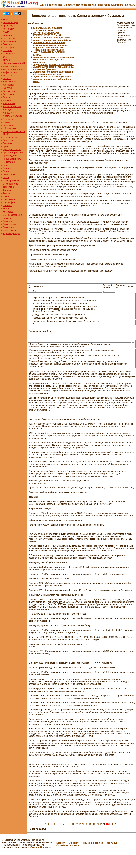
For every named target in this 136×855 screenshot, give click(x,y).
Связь (6, 171)
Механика (8, 119)
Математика (9, 103)
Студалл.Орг (37, 847)
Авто (5, 19)
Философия (9, 202)
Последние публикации (110, 5)
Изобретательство (12, 66)
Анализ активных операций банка (51, 38)
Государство (9, 54)
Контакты (130, 5)
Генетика (7, 44)
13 (86, 824)
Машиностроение (12, 106)
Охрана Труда (10, 137)
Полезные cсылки (86, 5)
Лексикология (10, 91)
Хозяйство (8, 212)
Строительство (10, 184)
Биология (7, 35)
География (8, 47)
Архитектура (9, 26)
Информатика (10, 72)
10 (73, 824)
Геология (7, 50)
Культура (7, 88)
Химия (6, 209)
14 (90, 824)
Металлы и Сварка (12, 116)
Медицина (8, 110)
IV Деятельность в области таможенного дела (48, 29)
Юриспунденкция (11, 233)
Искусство (8, 75)
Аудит (6, 32)
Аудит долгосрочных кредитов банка (53, 64)
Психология (9, 162)
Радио (6, 165)
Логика (6, 97)
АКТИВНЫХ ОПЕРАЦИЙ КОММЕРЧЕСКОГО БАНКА (47, 34)
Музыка (7, 122)
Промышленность (12, 159)
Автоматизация (10, 22)
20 (116, 824)
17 (102, 824)
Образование (9, 128)
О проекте (69, 5)
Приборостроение (12, 149)
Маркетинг (8, 100)
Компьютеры (9, 82)
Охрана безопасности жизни (14, 132)
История (7, 78)
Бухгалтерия (9, 38)
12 (81, 824)
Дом (5, 57)
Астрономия (9, 29)
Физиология (9, 199)
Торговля (7, 190)
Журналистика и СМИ (14, 63)
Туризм (6, 193)
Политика (7, 143)
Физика (6, 196)
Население (8, 125)
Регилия (7, 168)
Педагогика (8, 140)
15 (94, 824)
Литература (9, 94)
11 (77, 824)
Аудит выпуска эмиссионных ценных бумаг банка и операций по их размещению (53, 59)
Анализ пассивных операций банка (52, 40)
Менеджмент (9, 113)
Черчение (8, 218)
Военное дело (10, 41)
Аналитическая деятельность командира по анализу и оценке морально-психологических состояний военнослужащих (50, 46)
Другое (6, 60)
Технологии (8, 187)
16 (98, 824)
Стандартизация (11, 181)
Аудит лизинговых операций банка (52, 77)
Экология (7, 221)
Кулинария (8, 85)
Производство (10, 156)
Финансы (7, 205)
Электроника (9, 230)
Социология (9, 174)
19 (111, 824)
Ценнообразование (12, 215)
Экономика (8, 227)
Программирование (13, 152)
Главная (60, 843)
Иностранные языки (13, 69)
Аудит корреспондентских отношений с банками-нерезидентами (53, 73)
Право (6, 146)
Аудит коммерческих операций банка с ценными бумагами (53, 68)
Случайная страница (51, 5)
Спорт (6, 177)
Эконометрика (10, 224)
